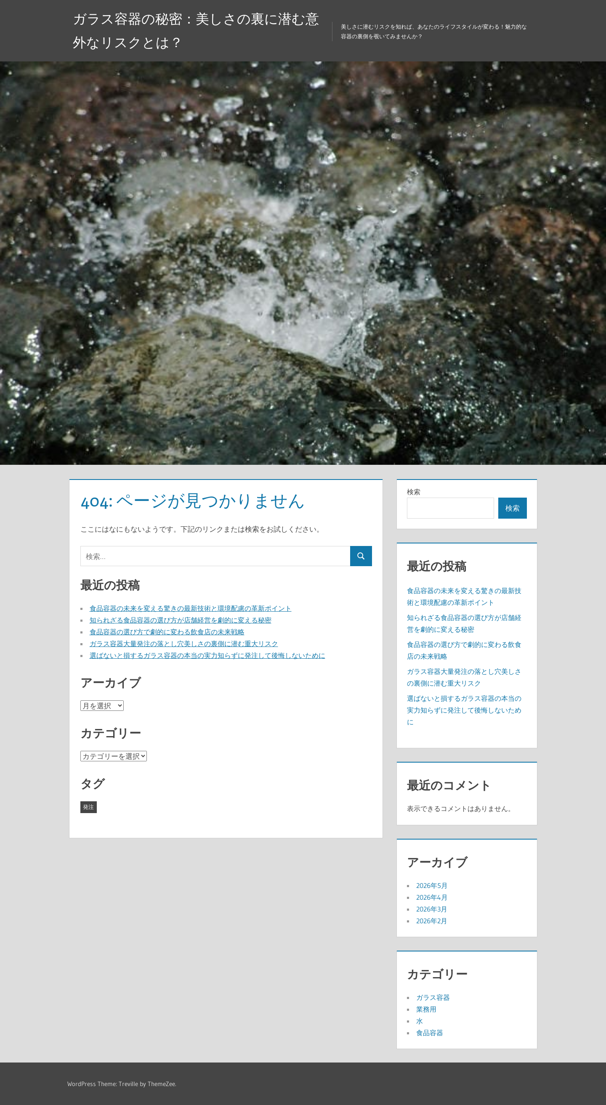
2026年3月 (431, 909)
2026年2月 (431, 921)
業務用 (426, 1009)
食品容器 (429, 1032)
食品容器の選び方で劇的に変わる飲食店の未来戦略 (167, 632)
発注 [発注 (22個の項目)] (88, 806)
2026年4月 (432, 897)
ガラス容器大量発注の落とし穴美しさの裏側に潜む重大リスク (184, 643)
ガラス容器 (433, 997)
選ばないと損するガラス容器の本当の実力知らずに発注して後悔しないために (207, 655)
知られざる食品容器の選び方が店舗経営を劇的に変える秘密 (180, 620)
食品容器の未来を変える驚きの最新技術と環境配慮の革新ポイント (191, 608)
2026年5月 (432, 885)
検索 (413, 492)
